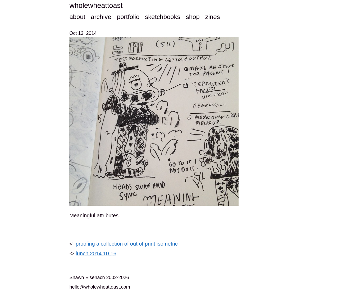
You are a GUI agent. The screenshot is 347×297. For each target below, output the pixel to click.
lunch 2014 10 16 (96, 253)
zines (212, 16)
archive (101, 16)
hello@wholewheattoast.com (99, 287)
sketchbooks (162, 16)
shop (193, 16)
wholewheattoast (95, 5)
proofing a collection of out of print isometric (127, 244)
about (77, 16)
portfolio (128, 16)
